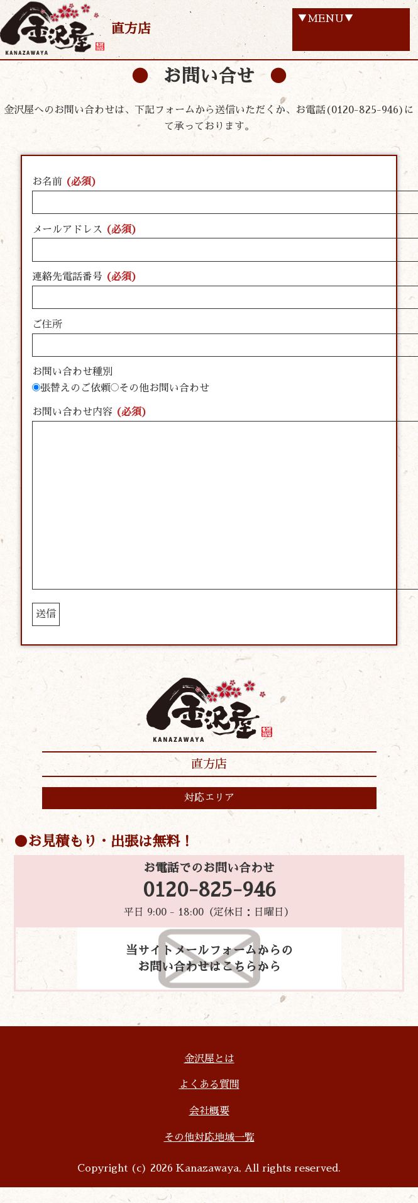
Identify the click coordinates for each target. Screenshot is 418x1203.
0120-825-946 (209, 890)
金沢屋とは (209, 1059)
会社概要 (209, 1111)
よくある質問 (209, 1085)
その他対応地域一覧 (209, 1138)
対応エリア (209, 798)
